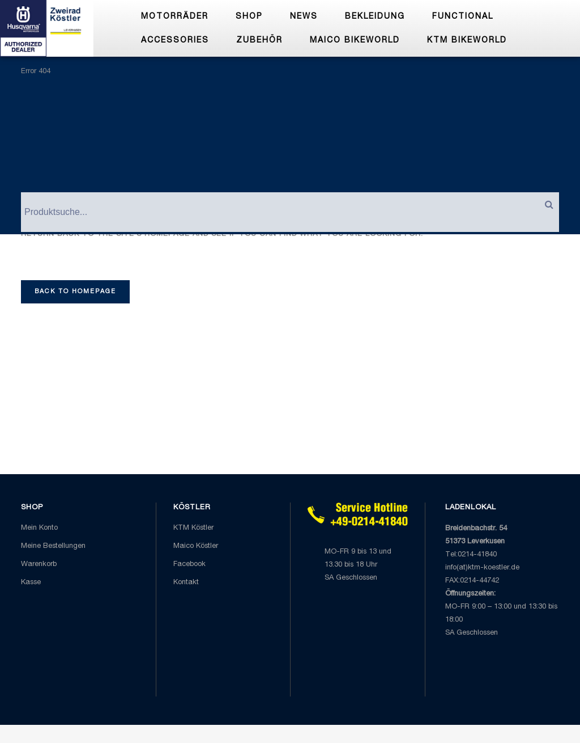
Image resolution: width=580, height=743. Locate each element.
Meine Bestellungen (53, 546)
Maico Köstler (195, 546)
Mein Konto (39, 528)
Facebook (189, 564)
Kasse (31, 582)
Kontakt (186, 582)
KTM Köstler (193, 528)
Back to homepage (75, 292)
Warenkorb (39, 564)
